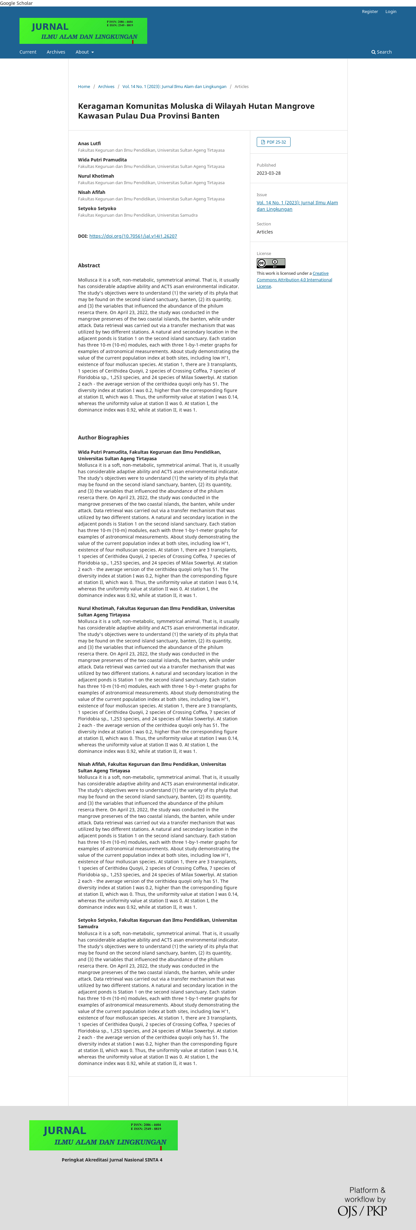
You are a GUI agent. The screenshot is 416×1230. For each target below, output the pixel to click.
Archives (56, 52)
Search (381, 52)
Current (28, 52)
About (83, 52)
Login (390, 11)
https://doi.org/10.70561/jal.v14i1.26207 (133, 236)
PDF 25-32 (276, 142)
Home (84, 86)
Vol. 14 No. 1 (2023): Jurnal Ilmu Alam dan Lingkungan (175, 86)
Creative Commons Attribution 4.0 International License (294, 279)
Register (370, 11)
